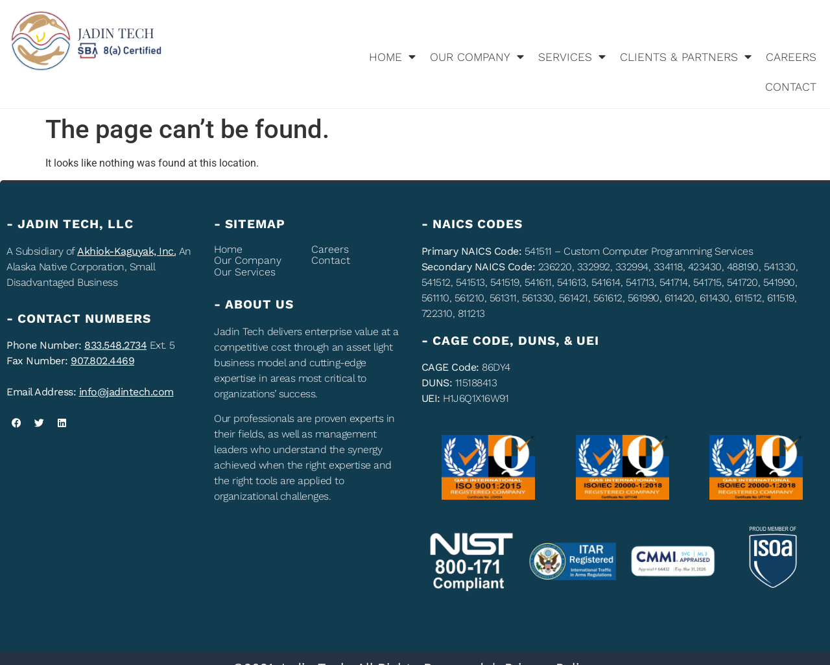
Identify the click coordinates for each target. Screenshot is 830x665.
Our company (477, 57)
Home (392, 57)
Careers (791, 57)
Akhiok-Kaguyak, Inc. (126, 251)
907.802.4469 (102, 361)
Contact (790, 86)
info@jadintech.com (126, 392)
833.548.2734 (115, 345)
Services (572, 57)
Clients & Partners (686, 57)
